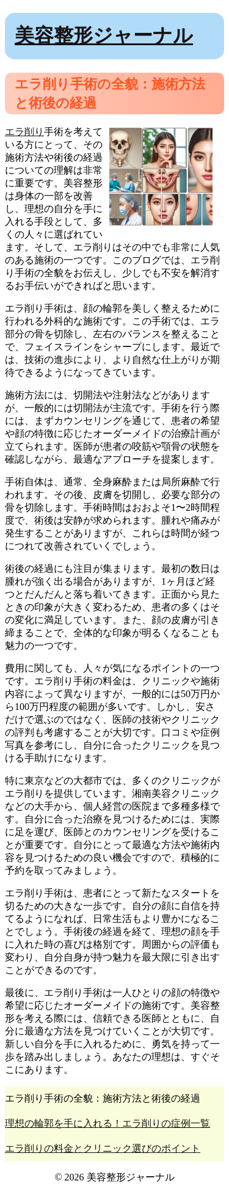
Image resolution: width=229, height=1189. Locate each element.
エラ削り (24, 131)
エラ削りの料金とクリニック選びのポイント (102, 1148)
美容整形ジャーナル (104, 35)
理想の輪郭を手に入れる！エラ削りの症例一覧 (107, 1123)
